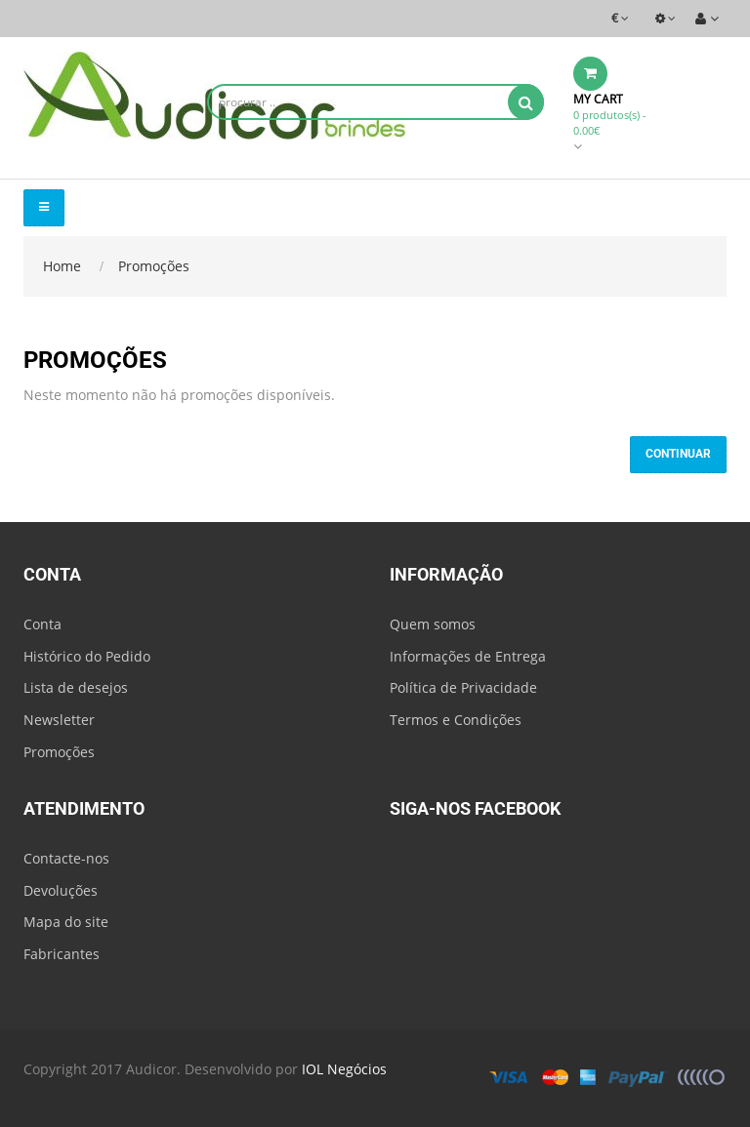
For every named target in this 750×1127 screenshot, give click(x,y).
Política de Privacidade (463, 687)
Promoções (153, 266)
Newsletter (59, 719)
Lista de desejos (75, 687)
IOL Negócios (344, 1069)
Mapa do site (65, 921)
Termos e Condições (455, 719)
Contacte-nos (66, 858)
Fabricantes (61, 954)
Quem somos (433, 624)
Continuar (678, 454)
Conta (42, 624)
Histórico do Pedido (86, 656)
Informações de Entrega (468, 656)
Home (62, 266)
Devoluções (60, 890)
